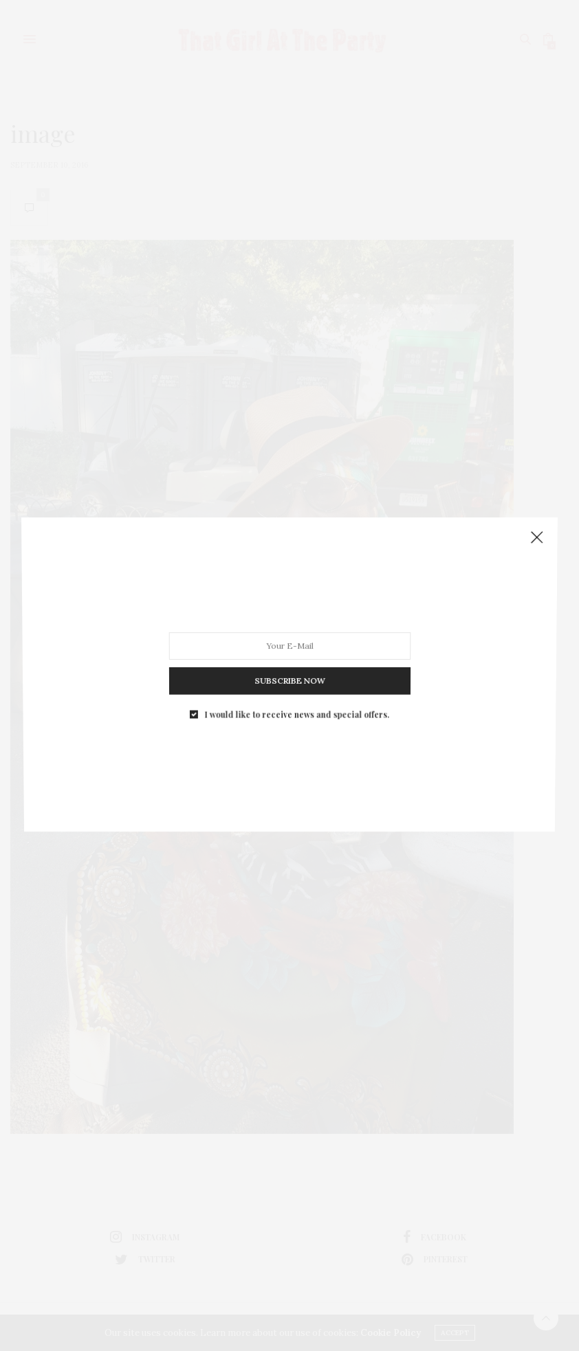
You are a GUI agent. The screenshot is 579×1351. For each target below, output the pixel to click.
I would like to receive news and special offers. (295, 556)
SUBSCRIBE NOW (289, 550)
